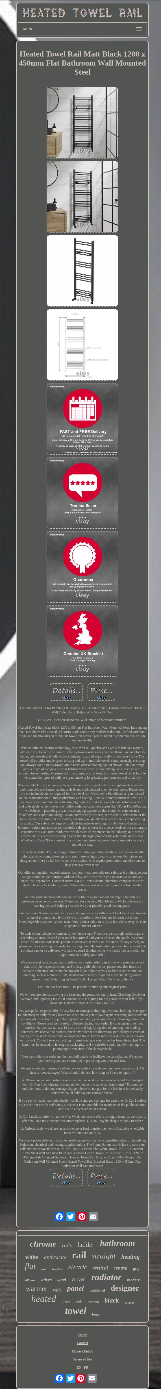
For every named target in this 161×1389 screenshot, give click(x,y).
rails (67, 1245)
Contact (82, 1343)
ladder (85, 1244)
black (112, 1300)
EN (79, 1368)
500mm (93, 1302)
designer (125, 1288)
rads (78, 1302)
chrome (43, 1243)
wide (57, 1290)
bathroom (117, 1243)
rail (79, 1255)
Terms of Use (82, 1359)
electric (77, 1267)
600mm (30, 1280)
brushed (57, 1269)
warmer (36, 1288)
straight (104, 1256)
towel (75, 1310)
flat (30, 1266)
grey (136, 1268)
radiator (106, 1277)
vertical (100, 1268)
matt (43, 1269)
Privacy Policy (82, 1351)
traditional (97, 1290)
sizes (65, 1301)
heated (43, 1299)
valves (46, 1279)
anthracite (55, 1257)
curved (79, 1279)
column (129, 1302)
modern (134, 1280)
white (31, 1257)
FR (86, 1368)
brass (96, 1314)
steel (61, 1279)
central (120, 1268)
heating (130, 1256)
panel (75, 1288)
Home (82, 1335)
